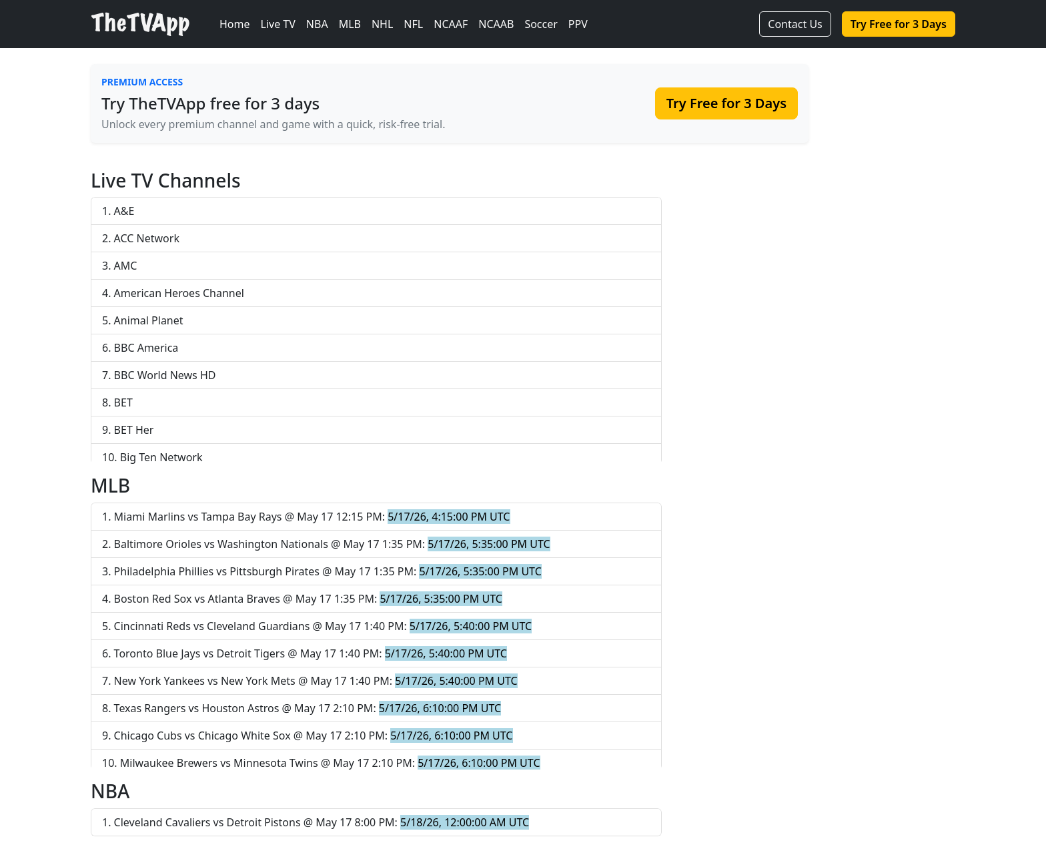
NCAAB (496, 24)
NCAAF (451, 24)
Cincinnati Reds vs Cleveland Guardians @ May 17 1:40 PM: (323, 626)
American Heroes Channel (179, 293)
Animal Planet (148, 320)
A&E (124, 211)
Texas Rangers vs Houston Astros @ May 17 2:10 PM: (308, 708)
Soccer (540, 24)
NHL (382, 24)
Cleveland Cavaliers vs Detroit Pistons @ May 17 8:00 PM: (322, 822)
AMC (125, 265)
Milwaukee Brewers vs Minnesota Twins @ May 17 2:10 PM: (330, 763)
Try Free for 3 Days (899, 24)
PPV (578, 24)
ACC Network (146, 238)
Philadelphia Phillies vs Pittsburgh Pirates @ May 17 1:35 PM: (328, 571)
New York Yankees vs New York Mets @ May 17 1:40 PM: (316, 680)
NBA (317, 24)
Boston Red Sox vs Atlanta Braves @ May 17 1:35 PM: (308, 598)
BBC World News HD (165, 375)
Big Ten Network (161, 457)
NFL (413, 24)
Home (234, 24)
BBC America (146, 347)
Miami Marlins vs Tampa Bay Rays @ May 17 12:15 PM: (312, 516)
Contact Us (795, 24)
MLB (350, 24)
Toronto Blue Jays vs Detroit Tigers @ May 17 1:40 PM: (310, 653)
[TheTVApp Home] (152, 24)
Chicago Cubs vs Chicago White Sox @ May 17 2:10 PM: (313, 735)
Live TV (278, 24)
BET (123, 402)
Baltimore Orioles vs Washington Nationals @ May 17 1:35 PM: (332, 544)
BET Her (134, 429)
